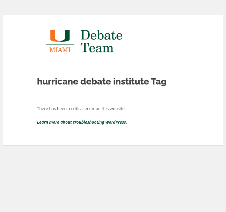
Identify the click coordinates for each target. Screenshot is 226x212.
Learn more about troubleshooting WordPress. (82, 122)
